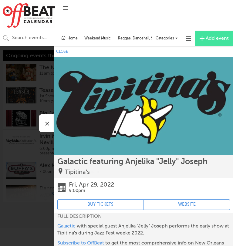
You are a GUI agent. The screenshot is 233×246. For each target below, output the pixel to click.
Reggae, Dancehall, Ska (137, 38)
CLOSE (62, 51)
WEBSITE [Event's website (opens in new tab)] (187, 204)
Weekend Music (97, 38)
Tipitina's (77, 171)
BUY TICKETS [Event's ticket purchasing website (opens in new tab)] (100, 204)
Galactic (66, 226)
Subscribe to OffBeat (80, 243)
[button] (65, 8)
